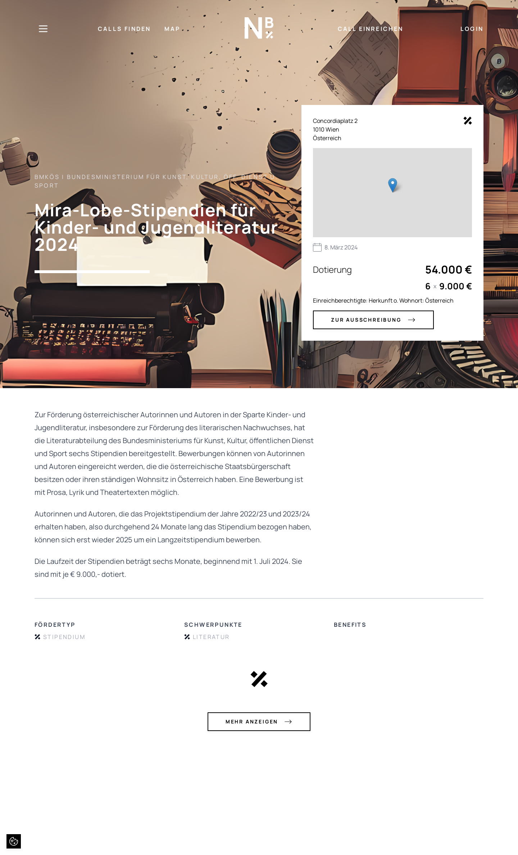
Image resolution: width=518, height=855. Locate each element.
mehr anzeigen (259, 721)
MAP (172, 29)
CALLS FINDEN (124, 29)
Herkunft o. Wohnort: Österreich (411, 300)
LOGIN (471, 29)
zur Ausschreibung (373, 320)
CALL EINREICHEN (371, 29)
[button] (392, 185)
